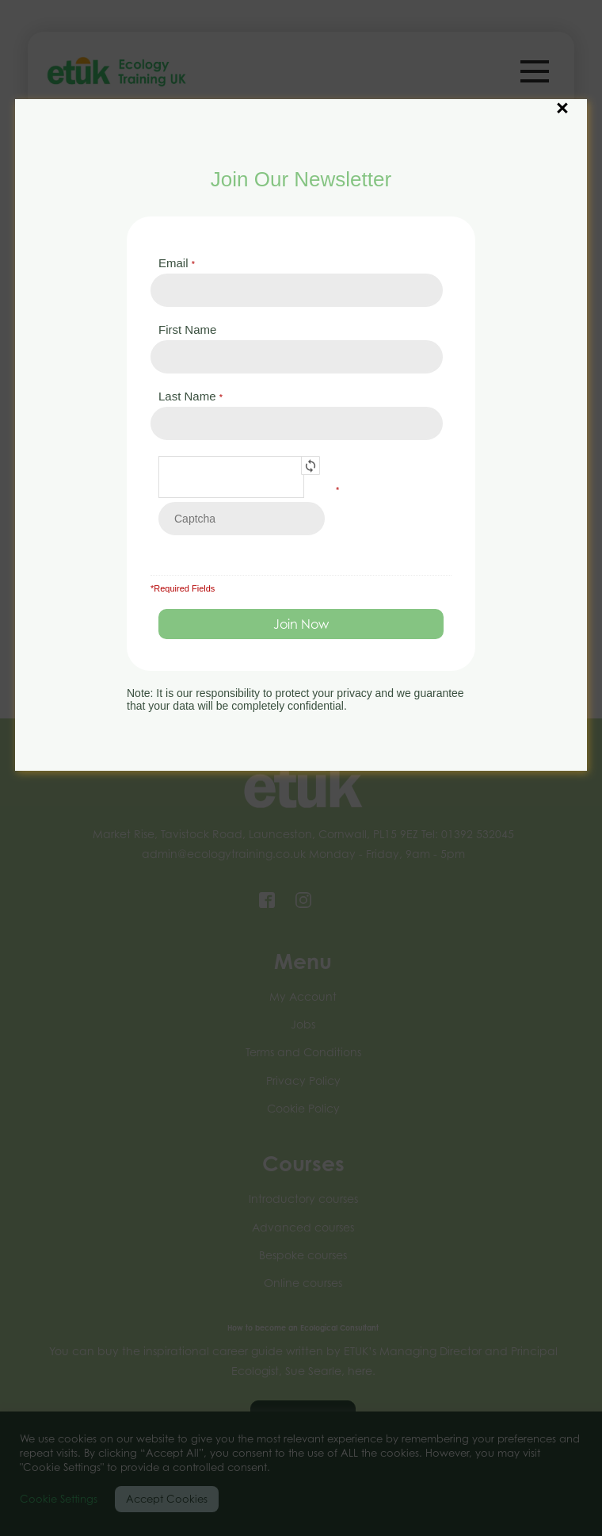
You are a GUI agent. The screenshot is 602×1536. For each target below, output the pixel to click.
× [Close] (562, 100)
